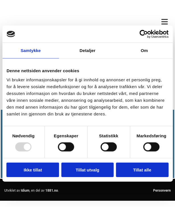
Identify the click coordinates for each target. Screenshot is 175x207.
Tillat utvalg (87, 169)
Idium (25, 190)
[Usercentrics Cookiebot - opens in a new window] (143, 34)
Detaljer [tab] (88, 50)
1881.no (51, 190)
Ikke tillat (33, 169)
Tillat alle (142, 169)
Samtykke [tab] (30, 50)
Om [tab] (144, 50)
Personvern (162, 190)
